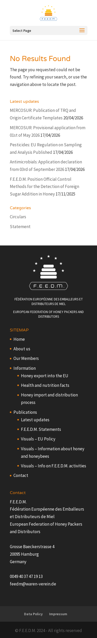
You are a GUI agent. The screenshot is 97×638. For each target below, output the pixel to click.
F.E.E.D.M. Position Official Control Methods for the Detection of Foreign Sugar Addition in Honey (44, 186)
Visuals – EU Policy (38, 439)
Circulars (18, 217)
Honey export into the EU (44, 376)
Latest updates (35, 420)
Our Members (26, 358)
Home (19, 339)
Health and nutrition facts (45, 385)
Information (24, 368)
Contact (20, 475)
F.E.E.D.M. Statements (41, 429)
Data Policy (33, 614)
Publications (25, 412)
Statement (20, 226)
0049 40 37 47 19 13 (26, 576)
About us (21, 349)
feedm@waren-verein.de (33, 584)
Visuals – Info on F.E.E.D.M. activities (53, 466)
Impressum (58, 614)
